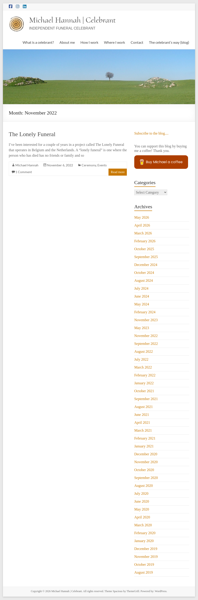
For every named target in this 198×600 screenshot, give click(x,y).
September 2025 (146, 257)
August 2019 (143, 572)
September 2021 (146, 399)
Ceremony (89, 165)
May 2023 (141, 328)
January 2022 (144, 383)
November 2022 (146, 336)
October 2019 (144, 564)
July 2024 (141, 288)
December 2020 (145, 454)
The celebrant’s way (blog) (169, 42)
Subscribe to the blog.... (151, 133)
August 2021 (143, 407)
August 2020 (143, 486)
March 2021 (143, 430)
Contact (137, 42)
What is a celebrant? (38, 42)
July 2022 (141, 359)
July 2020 (141, 493)
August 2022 (143, 351)
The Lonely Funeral (32, 134)
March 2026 (143, 233)
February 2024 (145, 312)
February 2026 (145, 241)
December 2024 (145, 265)
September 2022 (146, 344)
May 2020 (141, 509)
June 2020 (141, 501)
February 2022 (145, 375)
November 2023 (146, 320)
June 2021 (141, 415)
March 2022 (143, 367)
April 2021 (142, 422)
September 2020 (146, 478)
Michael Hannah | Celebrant (72, 20)
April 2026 (142, 225)
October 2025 (144, 249)
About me (67, 42)
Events (102, 165)
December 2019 (145, 549)
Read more (118, 172)
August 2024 (143, 280)
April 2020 (142, 517)
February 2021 (145, 438)
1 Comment (23, 172)
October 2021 (144, 391)
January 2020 (144, 541)
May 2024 (141, 304)
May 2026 (141, 217)
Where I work (114, 42)
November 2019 (146, 557)
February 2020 (145, 533)
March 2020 (143, 525)
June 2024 (141, 296)
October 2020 (144, 470)
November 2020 (146, 462)
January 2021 (144, 446)
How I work (89, 42)
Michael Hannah (26, 165)
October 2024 (144, 273)
